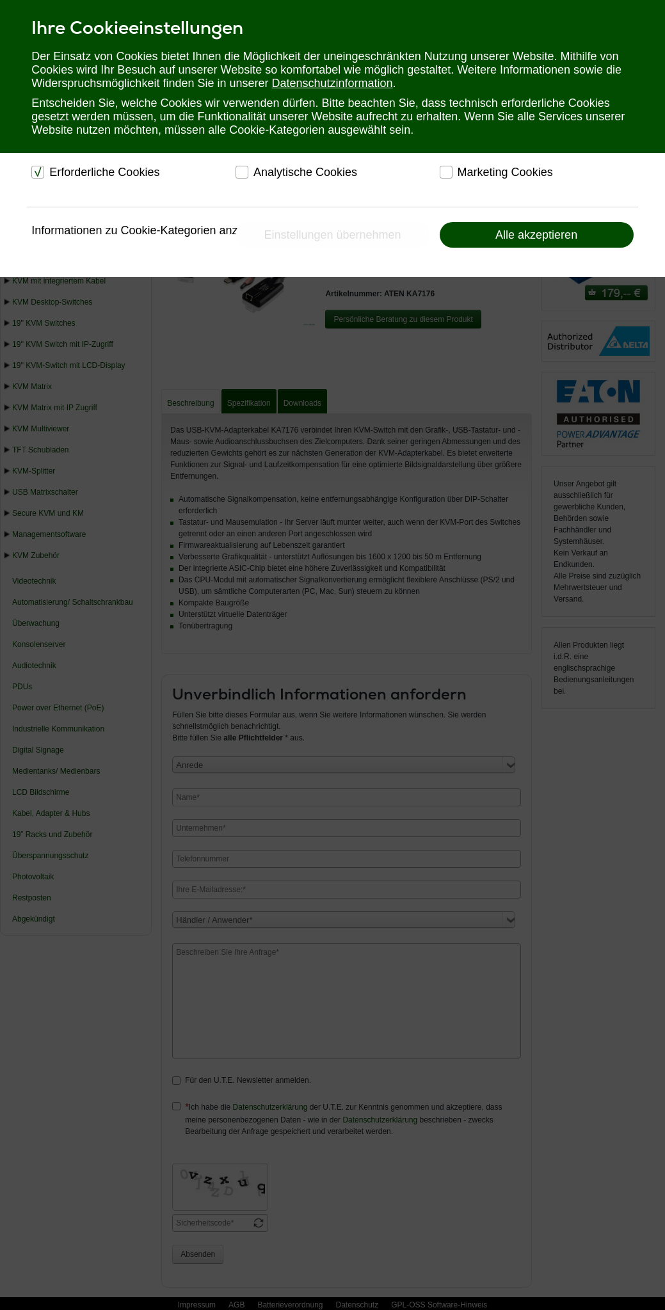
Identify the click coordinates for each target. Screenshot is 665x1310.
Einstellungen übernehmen (332, 234)
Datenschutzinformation (332, 83)
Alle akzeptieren (536, 234)
